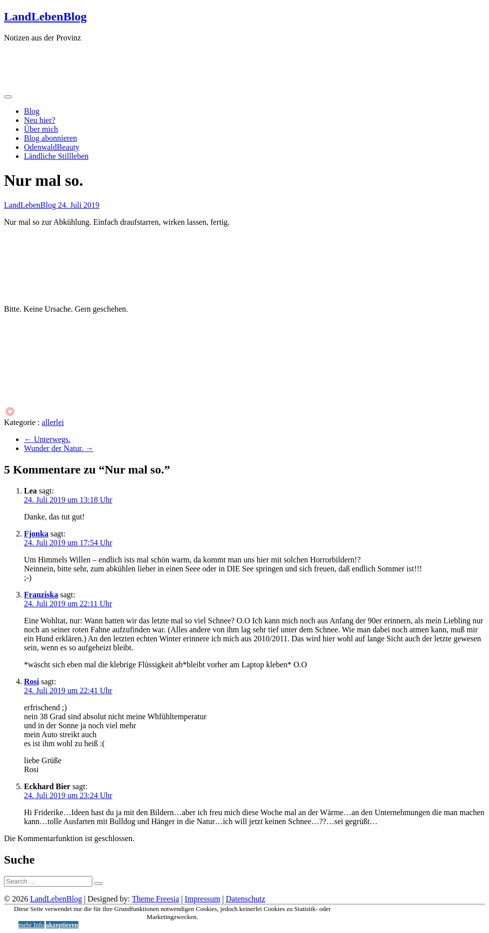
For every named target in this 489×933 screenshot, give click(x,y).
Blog (31, 111)
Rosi (31, 681)
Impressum (202, 899)
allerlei (53, 422)
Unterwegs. (47, 439)
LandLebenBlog (45, 16)
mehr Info (31, 925)
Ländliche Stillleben (56, 156)
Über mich (41, 129)
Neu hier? (39, 120)
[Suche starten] (98, 883)
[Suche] (48, 881)
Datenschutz (245, 899)
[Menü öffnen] (8, 96)
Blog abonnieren (50, 138)
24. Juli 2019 (78, 205)
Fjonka (36, 533)
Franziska (41, 594)
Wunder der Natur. (58, 448)
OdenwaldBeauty (51, 147)
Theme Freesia (155, 899)
